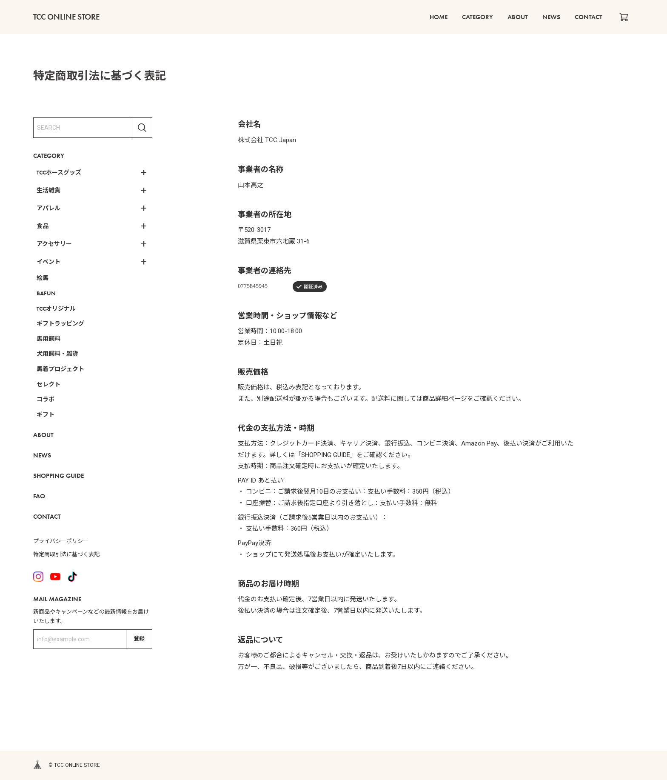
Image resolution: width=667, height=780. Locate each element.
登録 (139, 638)
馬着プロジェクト (60, 369)
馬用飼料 (48, 339)
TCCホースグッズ (59, 172)
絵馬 (42, 278)
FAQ (39, 496)
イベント (48, 262)
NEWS (553, 17)
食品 (42, 226)
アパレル (48, 208)
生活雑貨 (48, 190)
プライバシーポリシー (60, 541)
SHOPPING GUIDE (58, 475)
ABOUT (520, 17)
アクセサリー (54, 244)
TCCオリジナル (56, 308)
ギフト (45, 414)
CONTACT (589, 17)
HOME (443, 17)
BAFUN (46, 293)
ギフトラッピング (60, 323)
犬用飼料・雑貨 (57, 353)
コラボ (45, 399)
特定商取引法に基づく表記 (66, 554)
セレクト (48, 384)
